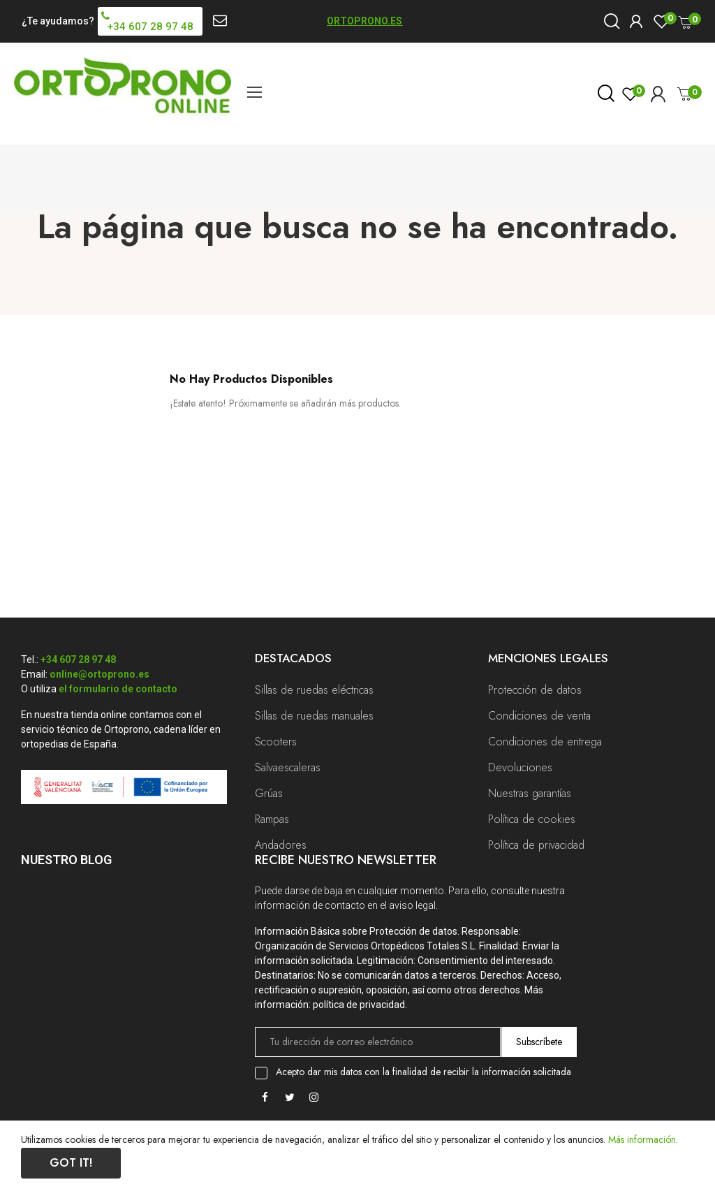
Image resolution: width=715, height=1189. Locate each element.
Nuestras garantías (529, 793)
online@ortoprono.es (99, 674)
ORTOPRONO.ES (364, 21)
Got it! (71, 1163)
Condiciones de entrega (545, 742)
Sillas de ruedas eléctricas (314, 690)
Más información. (643, 1139)
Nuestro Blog (66, 859)
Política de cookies (531, 819)
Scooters (276, 742)
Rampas (272, 819)
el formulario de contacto (118, 688)
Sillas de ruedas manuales (314, 716)
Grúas (269, 793)
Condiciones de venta (539, 716)
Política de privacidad (536, 845)
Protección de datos (535, 690)
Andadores (281, 845)
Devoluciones (520, 767)
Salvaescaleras (287, 767)
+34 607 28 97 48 (78, 659)
